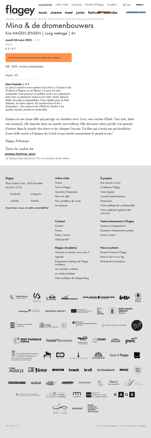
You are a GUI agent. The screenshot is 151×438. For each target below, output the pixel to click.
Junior (60, 19)
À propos (106, 178)
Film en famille (75, 19)
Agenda (59, 256)
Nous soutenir (109, 247)
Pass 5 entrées (14, 84)
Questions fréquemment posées (117, 230)
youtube (14, 201)
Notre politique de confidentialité (117, 205)
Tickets (58, 183)
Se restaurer (61, 205)
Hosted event (46, 19)
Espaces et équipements (113, 226)
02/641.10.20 (14, 187)
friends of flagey (94, 4)
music (43, 12)
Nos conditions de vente (68, 201)
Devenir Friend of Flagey (113, 252)
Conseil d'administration (112, 196)
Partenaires (106, 201)
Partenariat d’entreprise (112, 261)
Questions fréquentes (66, 192)
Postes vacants (62, 235)
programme (45, 4)
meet (69, 12)
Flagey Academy (66, 247)
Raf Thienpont (111, 425)
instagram (36, 194)
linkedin (35, 201)
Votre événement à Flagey (117, 221)
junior (80, 12)
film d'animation (26, 19)
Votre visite (62, 178)
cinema (56, 12)
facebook (15, 194)
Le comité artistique (65, 273)
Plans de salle (62, 196)
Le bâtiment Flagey (110, 187)
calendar (111, 12)
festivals (94, 12)
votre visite (61, 4)
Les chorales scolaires (66, 269)
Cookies (142, 425)
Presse (58, 230)
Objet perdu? (62, 239)
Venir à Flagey (62, 187)
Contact (60, 221)
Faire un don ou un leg (112, 256)
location (112, 4)
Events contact (107, 235)
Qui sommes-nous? (110, 183)
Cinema (10, 19)
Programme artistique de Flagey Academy (71, 263)
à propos (76, 4)
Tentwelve (133, 425)
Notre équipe (107, 192)
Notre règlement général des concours (115, 211)
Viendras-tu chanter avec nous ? (72, 252)
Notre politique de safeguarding (72, 278)
